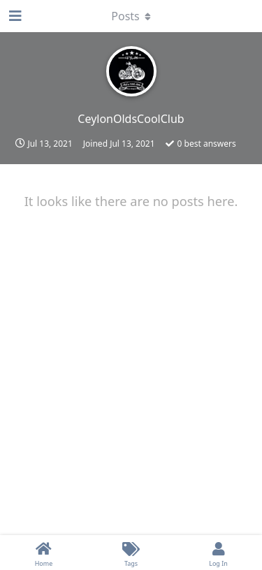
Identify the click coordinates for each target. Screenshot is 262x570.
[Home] (43, 552)
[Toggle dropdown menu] (131, 16)
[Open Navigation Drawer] (14, 16)
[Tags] (131, 552)
